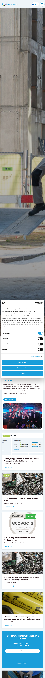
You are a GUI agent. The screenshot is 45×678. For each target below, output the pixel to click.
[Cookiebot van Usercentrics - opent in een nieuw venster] (35, 303)
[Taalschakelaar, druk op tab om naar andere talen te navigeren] (34, 4)
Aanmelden (22, 663)
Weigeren (22, 373)
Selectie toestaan (22, 368)
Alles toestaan (22, 362)
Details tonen (35, 356)
